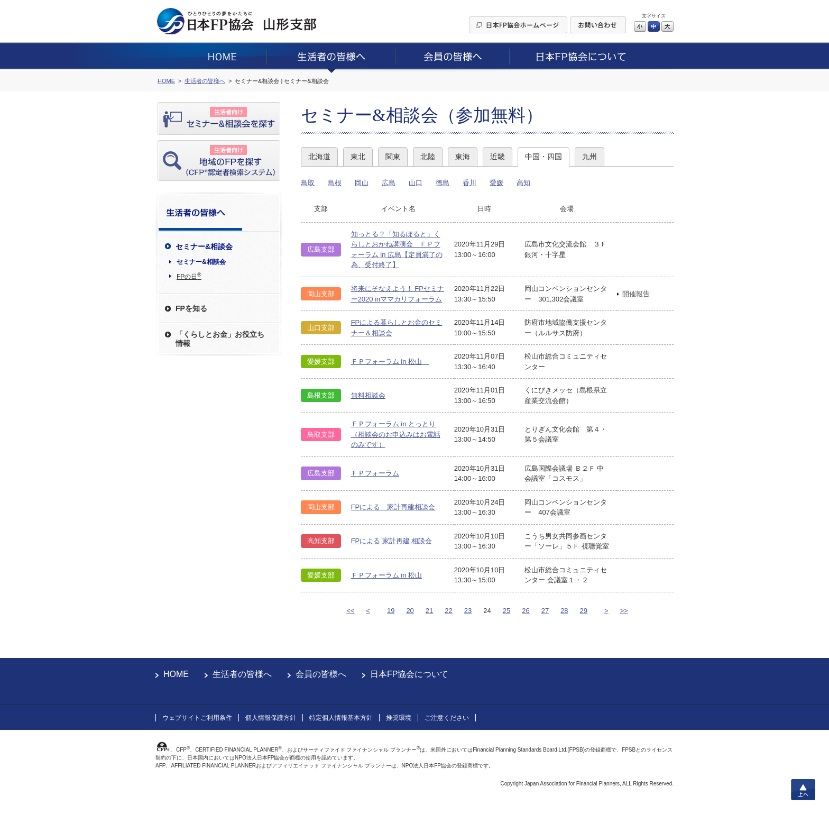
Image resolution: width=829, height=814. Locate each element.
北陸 (427, 156)
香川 (469, 183)
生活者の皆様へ (242, 674)
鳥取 (308, 183)
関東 (392, 156)
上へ (803, 790)
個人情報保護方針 (270, 717)
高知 (523, 183)
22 (448, 611)
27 (545, 611)
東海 (462, 156)
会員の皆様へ (321, 674)
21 (429, 611)
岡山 (362, 183)
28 (564, 611)
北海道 (319, 156)
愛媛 (496, 183)
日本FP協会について (409, 674)
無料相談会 (368, 395)
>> (624, 611)
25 (506, 611)
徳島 (442, 183)
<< (350, 611)
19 (390, 611)
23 (468, 611)
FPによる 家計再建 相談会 (391, 541)
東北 (358, 156)
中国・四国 (543, 156)
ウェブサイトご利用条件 (197, 717)
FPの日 (189, 276)
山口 (415, 183)
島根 (335, 183)
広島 (388, 183)
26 (525, 611)
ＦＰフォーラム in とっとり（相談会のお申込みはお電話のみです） (395, 434)
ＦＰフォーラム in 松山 (390, 361)
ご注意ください (447, 717)
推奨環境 (398, 717)
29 (583, 611)
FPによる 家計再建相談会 (393, 507)
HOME (176, 674)
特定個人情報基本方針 (341, 717)
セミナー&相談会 (201, 262)
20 (409, 611)
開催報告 (636, 294)
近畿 (497, 156)
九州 (589, 156)
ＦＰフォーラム (375, 473)
